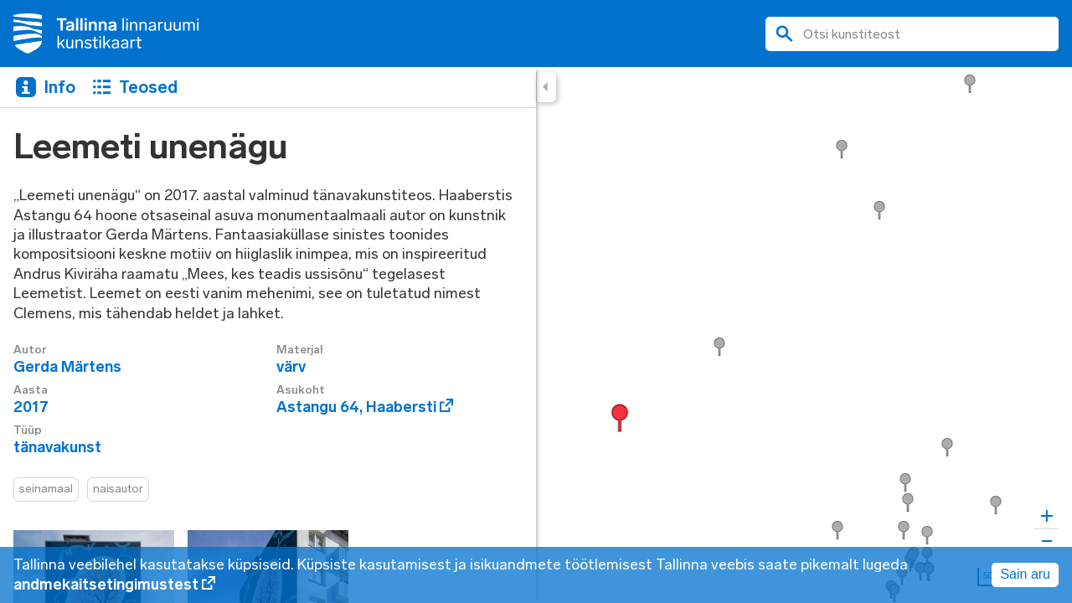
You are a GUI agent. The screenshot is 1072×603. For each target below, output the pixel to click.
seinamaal (46, 489)
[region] (536, 335)
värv (291, 367)
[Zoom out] (1046, 540)
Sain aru (1025, 574)
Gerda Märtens (67, 367)
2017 (31, 407)
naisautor (118, 489)
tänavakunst (57, 447)
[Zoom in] (1046, 516)
